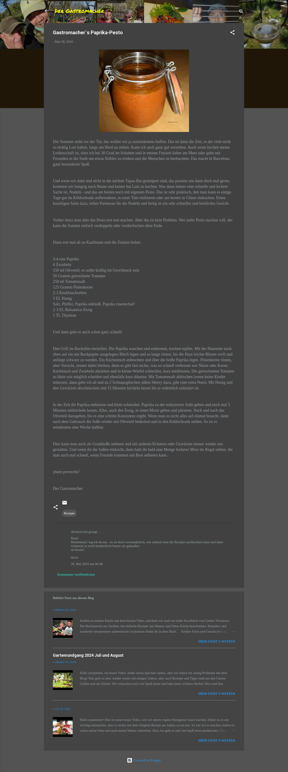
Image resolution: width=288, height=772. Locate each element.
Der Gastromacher (79, 11)
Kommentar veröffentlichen (76, 574)
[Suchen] (241, 12)
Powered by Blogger (144, 760)
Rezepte (69, 513)
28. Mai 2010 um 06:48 (87, 564)
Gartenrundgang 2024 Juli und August (88, 655)
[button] (232, 33)
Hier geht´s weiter (216, 641)
